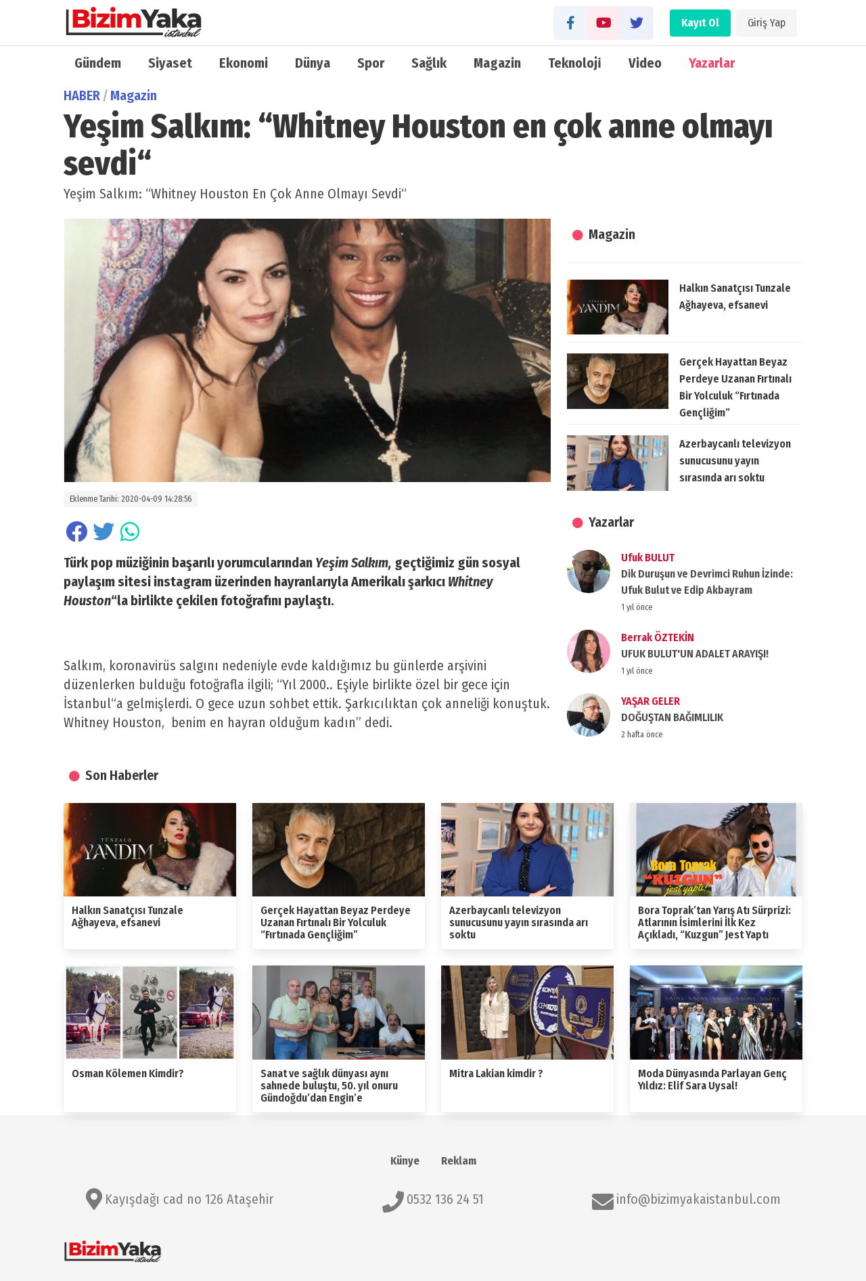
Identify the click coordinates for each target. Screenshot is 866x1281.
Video (645, 63)
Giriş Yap (766, 22)
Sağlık (429, 63)
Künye (404, 1160)
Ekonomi (243, 63)
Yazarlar (712, 63)
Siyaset (170, 63)
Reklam (458, 1160)
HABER (82, 95)
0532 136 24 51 (445, 1199)
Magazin (497, 63)
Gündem (97, 63)
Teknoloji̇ (574, 63)
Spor (370, 63)
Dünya (312, 63)
